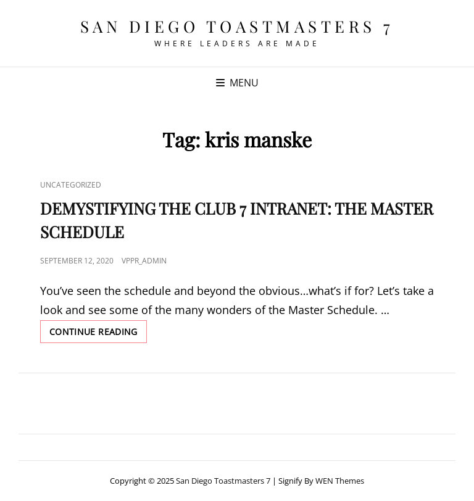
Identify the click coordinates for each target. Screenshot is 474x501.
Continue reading (98, 334)
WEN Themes (339, 480)
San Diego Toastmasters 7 (237, 26)
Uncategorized (70, 185)
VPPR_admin (144, 260)
